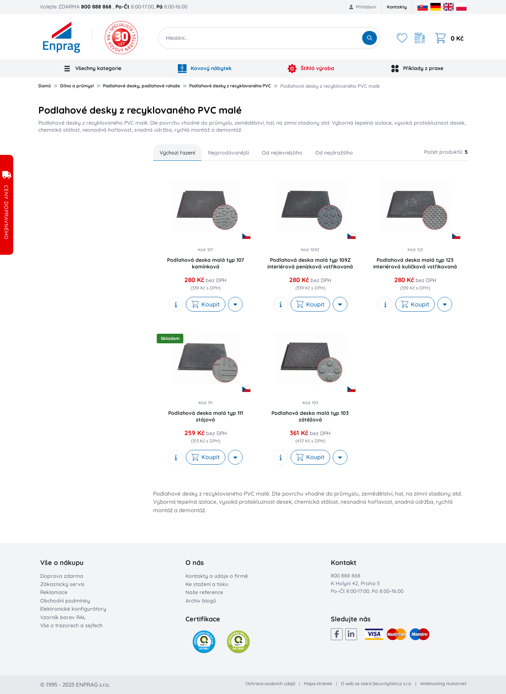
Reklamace (53, 592)
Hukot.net (456, 683)
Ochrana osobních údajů (270, 683)
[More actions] (235, 304)
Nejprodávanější (228, 152)
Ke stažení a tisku (207, 584)
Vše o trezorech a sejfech (71, 625)
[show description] (176, 304)
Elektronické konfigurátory (73, 608)
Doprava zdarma (61, 576)
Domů (44, 86)
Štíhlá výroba (311, 68)
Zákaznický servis (62, 584)
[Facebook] (337, 634)
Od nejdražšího (334, 152)
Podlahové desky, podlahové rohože (141, 86)
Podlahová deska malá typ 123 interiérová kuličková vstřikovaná (415, 263)
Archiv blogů (201, 600)
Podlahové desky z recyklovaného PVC (230, 86)
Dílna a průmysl (77, 86)
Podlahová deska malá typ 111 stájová (205, 416)
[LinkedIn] (351, 634)
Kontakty (397, 7)
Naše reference (204, 592)
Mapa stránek (318, 683)
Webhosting (432, 683)
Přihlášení (362, 7)
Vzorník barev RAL (63, 617)
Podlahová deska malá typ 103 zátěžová (310, 416)
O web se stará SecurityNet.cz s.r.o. (376, 683)
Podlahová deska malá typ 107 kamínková (205, 263)
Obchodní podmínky (65, 600)
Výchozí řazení (177, 152)
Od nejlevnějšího (282, 152)
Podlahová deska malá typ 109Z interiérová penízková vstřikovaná (310, 263)
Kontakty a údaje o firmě (217, 576)
